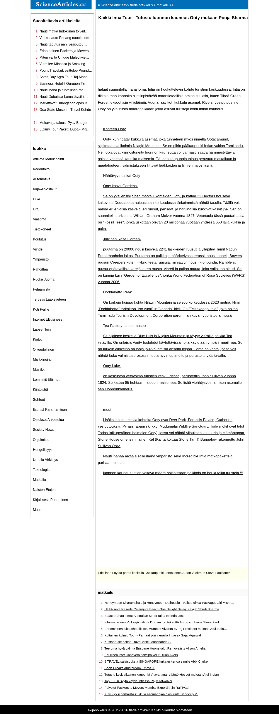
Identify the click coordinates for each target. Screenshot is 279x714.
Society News (43, 429)
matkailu (39, 480)
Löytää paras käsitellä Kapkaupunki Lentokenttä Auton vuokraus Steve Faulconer (171, 573)
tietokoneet (42, 229)
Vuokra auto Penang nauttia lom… (66, 38)
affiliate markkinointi (48, 159)
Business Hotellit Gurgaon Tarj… (64, 83)
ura (36, 209)
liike (36, 199)
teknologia (41, 470)
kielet (37, 339)
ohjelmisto (41, 440)
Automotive (41, 179)
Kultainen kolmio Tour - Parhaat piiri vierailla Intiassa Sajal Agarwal (152, 635)
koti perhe (41, 309)
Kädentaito (41, 169)
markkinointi (42, 359)
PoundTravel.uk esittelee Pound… (65, 70)
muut (37, 510)
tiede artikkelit (141, 5)
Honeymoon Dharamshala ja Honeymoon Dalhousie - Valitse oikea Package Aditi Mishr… (169, 602)
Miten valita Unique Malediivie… (64, 57)
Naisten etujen (44, 490)
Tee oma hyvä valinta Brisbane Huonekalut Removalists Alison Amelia (155, 648)
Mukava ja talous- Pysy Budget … (65, 123)
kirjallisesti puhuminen (50, 500)
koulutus (39, 239)
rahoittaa (40, 269)
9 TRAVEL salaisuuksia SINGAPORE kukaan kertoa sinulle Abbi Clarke (156, 661)
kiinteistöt (40, 389)
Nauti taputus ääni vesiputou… (63, 44)
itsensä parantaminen (50, 409)
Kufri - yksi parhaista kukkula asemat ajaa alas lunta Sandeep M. (151, 694)
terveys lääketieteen (49, 299)
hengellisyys (43, 450)
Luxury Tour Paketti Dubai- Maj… (64, 129)
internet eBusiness (47, 319)
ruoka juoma (43, 279)
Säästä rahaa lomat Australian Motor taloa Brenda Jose (144, 616)
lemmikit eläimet (46, 379)
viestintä (39, 219)
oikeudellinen (43, 349)
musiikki (39, 369)
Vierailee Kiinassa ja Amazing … (64, 64)
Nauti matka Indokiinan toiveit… (63, 31)
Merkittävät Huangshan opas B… (65, 103)
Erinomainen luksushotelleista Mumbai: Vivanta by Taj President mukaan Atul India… (165, 629)
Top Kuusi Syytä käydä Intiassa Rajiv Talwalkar (138, 681)
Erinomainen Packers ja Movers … (66, 51)
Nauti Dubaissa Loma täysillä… (63, 96)
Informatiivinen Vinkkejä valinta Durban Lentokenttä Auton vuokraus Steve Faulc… (164, 622)
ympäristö (41, 259)
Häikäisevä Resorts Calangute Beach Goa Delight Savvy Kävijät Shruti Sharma (161, 609)
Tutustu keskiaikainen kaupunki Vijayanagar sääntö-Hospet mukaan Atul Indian (161, 674)
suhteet (39, 399)
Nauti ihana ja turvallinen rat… (62, 90)
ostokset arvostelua (48, 419)
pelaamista (41, 289)
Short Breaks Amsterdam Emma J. (129, 668)
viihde (38, 249)
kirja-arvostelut (44, 189)
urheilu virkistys (45, 460)
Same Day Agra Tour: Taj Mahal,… (66, 77)
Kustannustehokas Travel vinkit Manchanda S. (138, 642)
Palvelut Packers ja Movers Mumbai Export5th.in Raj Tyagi (146, 687)
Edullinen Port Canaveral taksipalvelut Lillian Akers (141, 655)
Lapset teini (42, 329)
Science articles (113, 5)
